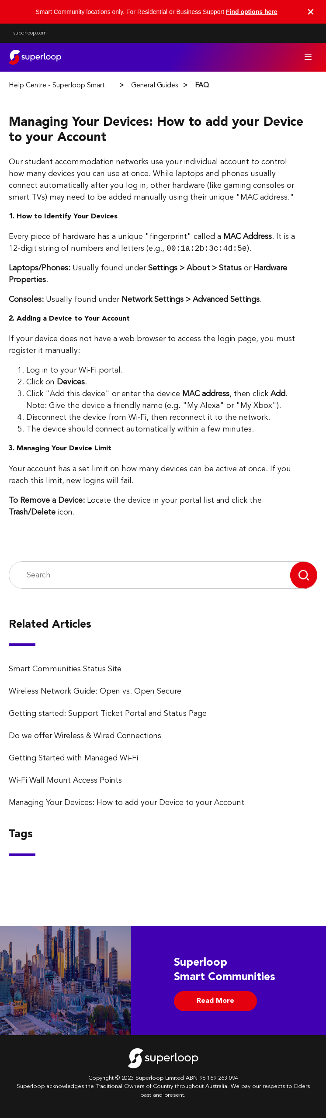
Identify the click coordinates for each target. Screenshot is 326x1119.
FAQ (202, 85)
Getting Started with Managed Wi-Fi (73, 759)
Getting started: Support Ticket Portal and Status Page (108, 714)
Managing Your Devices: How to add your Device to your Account (126, 804)
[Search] (149, 576)
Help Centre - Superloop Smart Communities (77, 85)
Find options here (251, 11)
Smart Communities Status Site (65, 670)
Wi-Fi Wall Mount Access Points (65, 781)
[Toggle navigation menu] (308, 57)
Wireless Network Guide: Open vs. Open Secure (95, 692)
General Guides (154, 85)
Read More (215, 1001)
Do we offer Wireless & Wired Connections (85, 737)
